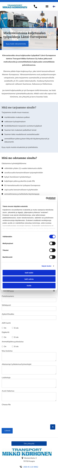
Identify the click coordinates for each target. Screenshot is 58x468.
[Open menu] (47, 6)
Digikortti (5, 332)
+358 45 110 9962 (30, 467)
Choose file (6, 404)
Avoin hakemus (8, 391)
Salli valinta (29, 279)
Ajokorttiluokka (8, 314)
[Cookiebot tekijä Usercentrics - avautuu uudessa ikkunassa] (45, 198)
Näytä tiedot (46, 266)
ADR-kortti (6, 323)
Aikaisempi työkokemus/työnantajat (16, 364)
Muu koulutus (7, 351)
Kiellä (29, 285)
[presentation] (11, 418)
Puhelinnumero (8, 296)
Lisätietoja (6, 377)
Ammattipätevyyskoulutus (13, 341)
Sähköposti (6, 305)
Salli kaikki (29, 273)
